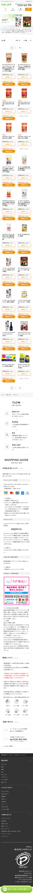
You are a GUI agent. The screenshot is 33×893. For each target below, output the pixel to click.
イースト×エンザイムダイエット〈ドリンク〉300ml (8, 334)
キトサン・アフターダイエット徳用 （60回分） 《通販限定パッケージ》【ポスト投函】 (8, 169)
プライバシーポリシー (6, 836)
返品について (4, 828)
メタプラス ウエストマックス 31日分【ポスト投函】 (8, 103)
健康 (2, 770)
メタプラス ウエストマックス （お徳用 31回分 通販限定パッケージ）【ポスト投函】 (8, 203)
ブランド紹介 (4, 781)
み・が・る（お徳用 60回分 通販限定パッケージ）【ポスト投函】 (24, 168)
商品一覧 (3, 784)
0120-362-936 (25, 5)
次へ (20, 47)
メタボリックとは (5, 821)
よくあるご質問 (5, 811)
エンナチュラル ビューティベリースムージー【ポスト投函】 (24, 334)
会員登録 (3, 803)
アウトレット (4, 778)
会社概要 (3, 823)
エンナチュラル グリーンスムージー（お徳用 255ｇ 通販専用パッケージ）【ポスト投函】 (24, 66)
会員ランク (4, 801)
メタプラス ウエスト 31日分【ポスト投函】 (8, 137)
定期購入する (8, 84)
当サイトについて (5, 831)
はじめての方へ (5, 793)
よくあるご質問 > (8, 747)
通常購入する (8, 76)
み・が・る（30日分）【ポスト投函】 (24, 235)
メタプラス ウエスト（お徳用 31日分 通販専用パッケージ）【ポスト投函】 (8, 237)
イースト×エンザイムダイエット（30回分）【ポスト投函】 (8, 270)
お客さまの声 (4, 809)
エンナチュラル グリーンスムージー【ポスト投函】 (24, 270)
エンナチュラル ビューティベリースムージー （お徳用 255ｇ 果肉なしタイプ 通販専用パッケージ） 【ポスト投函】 (8, 67)
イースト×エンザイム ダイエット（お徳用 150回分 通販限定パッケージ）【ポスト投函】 (24, 203)
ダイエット (3, 765)
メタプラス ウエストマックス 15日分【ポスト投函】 (24, 103)
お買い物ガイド (5, 796)
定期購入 (3, 798)
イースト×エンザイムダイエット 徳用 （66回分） (8, 301)
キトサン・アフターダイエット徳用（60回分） (8, 366)
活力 (2, 773)
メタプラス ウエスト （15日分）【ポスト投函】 (24, 137)
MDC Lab (3, 776)
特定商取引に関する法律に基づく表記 (11, 834)
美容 (2, 768)
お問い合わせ (29, 1)
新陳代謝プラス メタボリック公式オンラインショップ (14, 756)
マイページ (4, 806)
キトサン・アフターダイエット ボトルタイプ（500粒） (24, 367)
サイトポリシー (5, 839)
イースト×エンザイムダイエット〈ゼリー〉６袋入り (24, 302)
